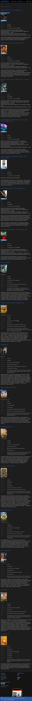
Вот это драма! (5, 550)
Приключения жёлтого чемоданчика (12, 303)
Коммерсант (5, 344)
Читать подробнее (10, 699)
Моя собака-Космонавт (8, 387)
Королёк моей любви (7, 466)
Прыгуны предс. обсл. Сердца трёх (12, 43)
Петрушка (4, 590)
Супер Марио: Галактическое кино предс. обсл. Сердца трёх (14, 120)
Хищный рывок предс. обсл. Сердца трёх (14, 229)
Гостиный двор (13, 1)
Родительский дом (7, 426)
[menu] (17, 1)
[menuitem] (13, 1)
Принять (5, 699)
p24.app (5, 686)
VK (2, 683)
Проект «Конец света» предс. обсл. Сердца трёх (15, 80)
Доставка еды (20, 1)
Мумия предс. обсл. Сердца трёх (11, 10)
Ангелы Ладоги (5, 262)
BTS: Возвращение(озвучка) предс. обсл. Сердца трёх (14, 157)
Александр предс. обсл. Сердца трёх (13, 188)
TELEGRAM (4, 683)
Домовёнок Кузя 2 (6, 510)
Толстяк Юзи (5, 634)
